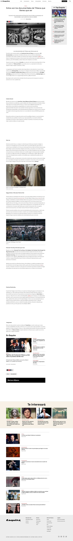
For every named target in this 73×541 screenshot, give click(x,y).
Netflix (41, 265)
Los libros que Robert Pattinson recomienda (31, 435)
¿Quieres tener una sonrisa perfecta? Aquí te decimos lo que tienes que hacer (39, 355)
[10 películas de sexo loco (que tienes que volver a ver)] (44, 413)
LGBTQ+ (39, 56)
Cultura (7, 353)
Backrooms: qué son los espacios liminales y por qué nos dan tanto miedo (59, 423)
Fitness (32, 1)
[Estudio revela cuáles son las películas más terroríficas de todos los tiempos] (13, 413)
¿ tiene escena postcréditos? (33, 504)
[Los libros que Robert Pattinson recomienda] (13, 439)
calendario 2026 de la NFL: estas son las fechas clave (59, 36)
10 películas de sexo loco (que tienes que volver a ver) (43, 423)
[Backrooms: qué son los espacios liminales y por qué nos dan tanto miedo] (59, 413)
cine (8, 374)
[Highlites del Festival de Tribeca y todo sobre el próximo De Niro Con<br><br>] (18, 345)
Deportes (49, 1)
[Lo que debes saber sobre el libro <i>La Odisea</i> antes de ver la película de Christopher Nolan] (13, 482)
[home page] (6, 1)
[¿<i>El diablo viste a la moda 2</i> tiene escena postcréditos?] (13, 508)
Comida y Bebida (38, 1)
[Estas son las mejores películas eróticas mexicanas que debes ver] (29, 413)
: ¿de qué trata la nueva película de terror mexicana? (59, 41)
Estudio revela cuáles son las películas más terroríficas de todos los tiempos (13, 423)
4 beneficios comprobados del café (38, 362)
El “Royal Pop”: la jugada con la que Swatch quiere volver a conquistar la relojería (59, 27)
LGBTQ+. (29, 295)
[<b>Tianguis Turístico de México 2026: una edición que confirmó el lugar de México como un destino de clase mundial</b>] (13, 495)
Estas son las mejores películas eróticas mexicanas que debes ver (28, 423)
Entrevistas (44, 1)
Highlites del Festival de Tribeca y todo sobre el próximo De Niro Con (18, 355)
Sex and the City (20, 198)
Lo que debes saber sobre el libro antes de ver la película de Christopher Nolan (34, 479)
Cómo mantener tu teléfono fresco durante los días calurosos (39, 348)
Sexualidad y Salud (36, 353)
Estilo (21, 1)
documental (13, 374)
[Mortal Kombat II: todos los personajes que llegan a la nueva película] (13, 452)
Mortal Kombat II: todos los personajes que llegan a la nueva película (35, 449)
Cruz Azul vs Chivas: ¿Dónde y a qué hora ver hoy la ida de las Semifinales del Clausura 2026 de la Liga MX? (59, 20)
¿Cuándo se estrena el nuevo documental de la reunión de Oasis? (34, 462)
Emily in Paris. (38, 198)
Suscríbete (64, 1)
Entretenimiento (26, 1)
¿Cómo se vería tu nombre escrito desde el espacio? (59, 32)
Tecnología (34, 338)
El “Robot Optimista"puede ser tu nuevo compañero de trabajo (39, 340)
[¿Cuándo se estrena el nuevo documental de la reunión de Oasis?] (13, 465)
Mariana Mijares (13, 364)
